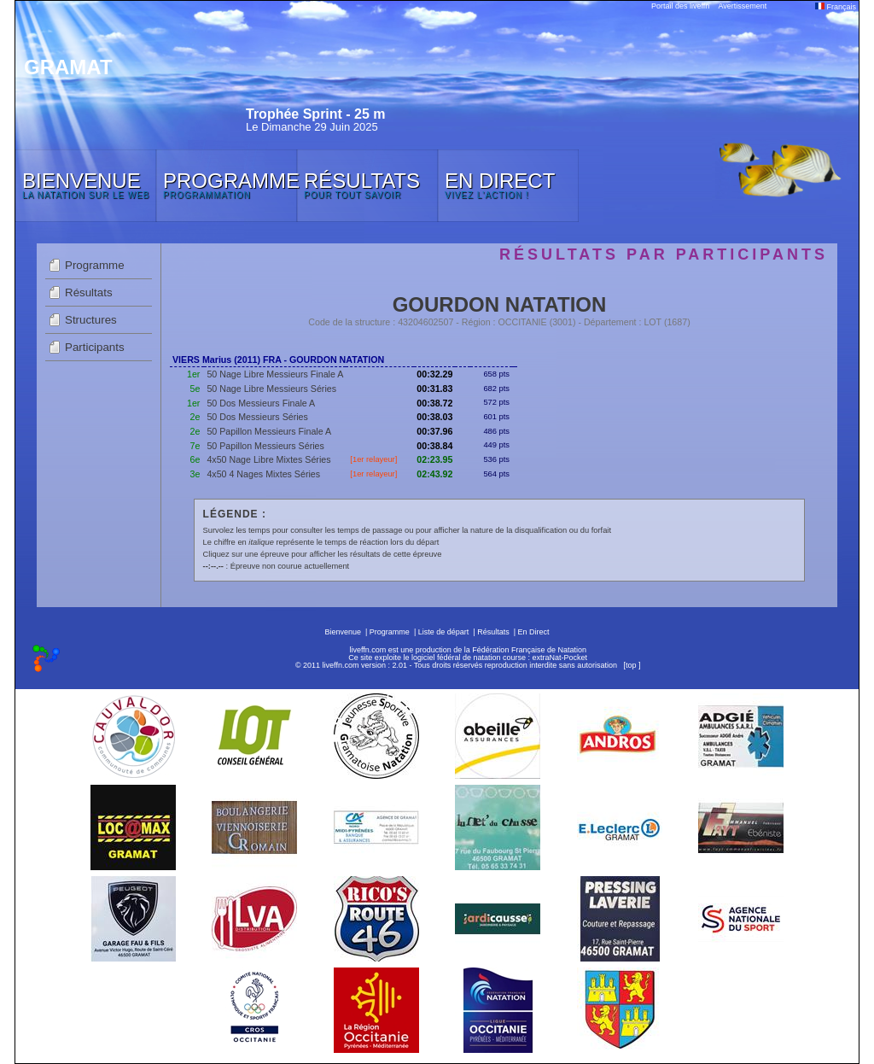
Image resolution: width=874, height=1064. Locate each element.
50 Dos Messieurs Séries (257, 417)
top (631, 665)
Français (835, 7)
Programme (95, 265)
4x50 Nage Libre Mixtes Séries (268, 459)
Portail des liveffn (680, 6)
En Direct (534, 632)
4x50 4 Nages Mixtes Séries (263, 474)
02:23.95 (434, 459)
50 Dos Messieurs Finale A (261, 403)
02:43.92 (434, 474)
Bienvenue (342, 632)
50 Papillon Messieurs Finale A (269, 431)
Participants (95, 347)
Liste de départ (443, 632)
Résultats (89, 292)
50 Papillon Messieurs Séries (265, 446)
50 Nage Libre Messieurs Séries (271, 388)
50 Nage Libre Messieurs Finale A (275, 374)
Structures (91, 319)
